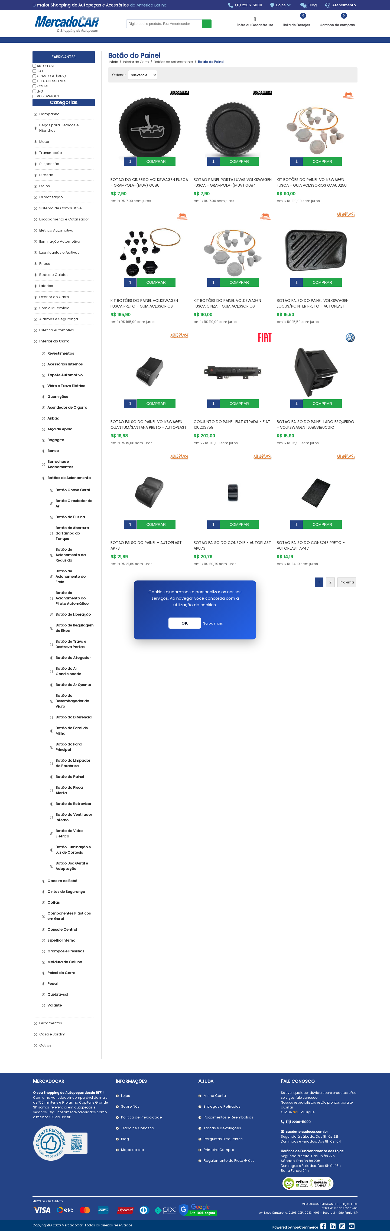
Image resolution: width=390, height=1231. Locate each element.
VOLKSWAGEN (48, 96)
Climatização (51, 197)
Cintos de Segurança (66, 891)
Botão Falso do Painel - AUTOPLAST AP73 (146, 529)
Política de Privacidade (141, 1117)
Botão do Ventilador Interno (74, 817)
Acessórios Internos (65, 364)
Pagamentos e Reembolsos (228, 1117)
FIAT (40, 70)
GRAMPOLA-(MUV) (51, 76)
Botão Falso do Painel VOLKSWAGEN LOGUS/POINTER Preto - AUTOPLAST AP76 (313, 298)
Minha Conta (215, 1095)
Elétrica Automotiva (56, 230)
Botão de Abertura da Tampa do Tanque (72, 533)
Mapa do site (132, 1149)
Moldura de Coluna (64, 962)
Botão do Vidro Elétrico (69, 833)
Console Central (62, 929)
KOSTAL (43, 86)
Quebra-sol (57, 994)
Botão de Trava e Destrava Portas (71, 644)
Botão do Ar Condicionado (68, 671)
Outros (45, 1045)
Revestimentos (60, 353)
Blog (308, 5)
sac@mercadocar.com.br (304, 1131)
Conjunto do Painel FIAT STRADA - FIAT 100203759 (232, 412)
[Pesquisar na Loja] (164, 23)
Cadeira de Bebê (62, 880)
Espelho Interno (61, 940)
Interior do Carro (54, 341)
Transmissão (50, 152)
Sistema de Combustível (61, 208)
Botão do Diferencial (74, 717)
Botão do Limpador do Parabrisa (73, 763)
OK (184, 623)
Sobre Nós (130, 1106)
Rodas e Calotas (54, 274)
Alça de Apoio (59, 429)
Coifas (53, 902)
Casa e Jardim (52, 1034)
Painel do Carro (61, 972)
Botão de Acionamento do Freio (71, 577)
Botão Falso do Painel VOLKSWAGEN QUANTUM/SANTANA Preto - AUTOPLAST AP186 (148, 415)
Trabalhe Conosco (137, 1128)
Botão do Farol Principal (69, 747)
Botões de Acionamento (69, 477)
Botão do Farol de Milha (72, 730)
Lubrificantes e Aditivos (59, 252)
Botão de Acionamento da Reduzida (71, 555)
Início (113, 62)
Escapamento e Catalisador (64, 219)
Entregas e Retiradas (222, 1106)
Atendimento (340, 5)
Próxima (347, 566)
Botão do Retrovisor (73, 803)
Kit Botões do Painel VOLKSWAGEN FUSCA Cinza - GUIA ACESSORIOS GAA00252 (227, 298)
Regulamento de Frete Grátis (229, 1160)
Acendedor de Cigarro (67, 407)
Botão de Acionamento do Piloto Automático (72, 598)
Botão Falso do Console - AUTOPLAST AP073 (232, 529)
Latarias (46, 285)
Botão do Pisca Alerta (69, 790)
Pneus (44, 263)
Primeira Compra (219, 1149)
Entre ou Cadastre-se (255, 25)
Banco (53, 450)
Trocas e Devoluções (222, 1128)
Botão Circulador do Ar (74, 503)
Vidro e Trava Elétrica (66, 385)
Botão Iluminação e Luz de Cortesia (73, 849)
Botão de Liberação (73, 614)
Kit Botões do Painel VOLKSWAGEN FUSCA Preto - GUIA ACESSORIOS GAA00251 (144, 298)
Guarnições (57, 396)
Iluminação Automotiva (59, 241)
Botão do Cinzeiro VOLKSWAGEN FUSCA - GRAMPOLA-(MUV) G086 (149, 178)
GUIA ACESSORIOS (51, 81)
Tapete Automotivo (65, 375)
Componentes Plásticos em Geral (69, 916)
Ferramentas (50, 1023)
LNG (40, 91)
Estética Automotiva (56, 330)
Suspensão (49, 163)
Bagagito (55, 440)
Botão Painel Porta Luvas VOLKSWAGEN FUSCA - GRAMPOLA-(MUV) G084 (233, 178)
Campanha (49, 114)
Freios (44, 186)
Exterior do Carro (54, 296)
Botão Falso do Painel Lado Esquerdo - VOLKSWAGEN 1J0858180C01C (315, 412)
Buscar (207, 23)
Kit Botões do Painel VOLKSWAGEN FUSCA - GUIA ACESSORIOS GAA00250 (312, 178)
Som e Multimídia (54, 308)
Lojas (284, 5)
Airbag (53, 418)
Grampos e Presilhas (65, 951)
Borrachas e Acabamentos (60, 464)
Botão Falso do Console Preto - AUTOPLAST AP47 (311, 529)
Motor (44, 141)
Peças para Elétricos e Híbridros (59, 128)
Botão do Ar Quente (73, 684)
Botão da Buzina (70, 517)
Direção (46, 174)
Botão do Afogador (73, 657)
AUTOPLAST (46, 66)
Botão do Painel (70, 776)
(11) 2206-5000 (245, 5)
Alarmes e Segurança (58, 319)
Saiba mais (213, 623)
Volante (54, 1005)
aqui (296, 1112)
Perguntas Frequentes (223, 1138)
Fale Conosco (298, 1081)
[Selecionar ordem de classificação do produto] (142, 75)
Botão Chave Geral (73, 490)
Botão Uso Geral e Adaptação (72, 866)
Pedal (52, 983)
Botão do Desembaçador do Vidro (72, 701)
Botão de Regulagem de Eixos (74, 628)
